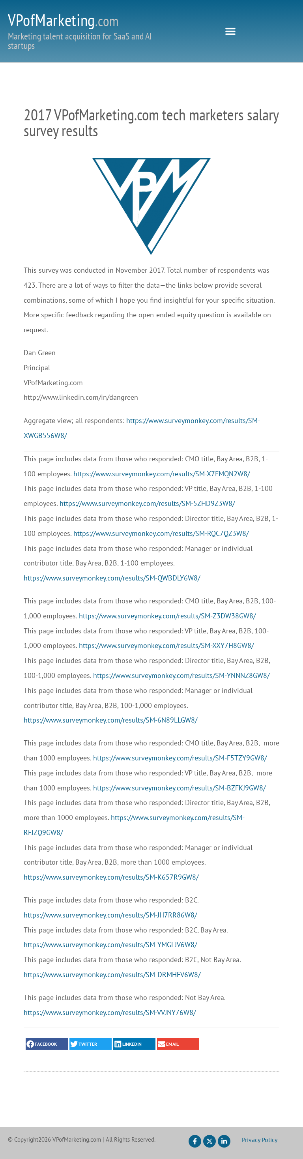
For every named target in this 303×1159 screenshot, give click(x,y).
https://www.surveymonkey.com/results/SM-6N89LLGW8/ (110, 720)
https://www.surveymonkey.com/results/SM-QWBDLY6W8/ (112, 577)
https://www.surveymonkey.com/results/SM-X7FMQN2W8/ (161, 473)
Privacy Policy (259, 1140)
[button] (230, 31)
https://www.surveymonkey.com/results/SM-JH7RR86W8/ (110, 914)
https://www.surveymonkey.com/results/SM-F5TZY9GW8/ (180, 757)
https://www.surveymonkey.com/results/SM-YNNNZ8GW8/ (181, 675)
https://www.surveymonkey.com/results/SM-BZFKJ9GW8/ (179, 787)
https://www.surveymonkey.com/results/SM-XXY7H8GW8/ (166, 645)
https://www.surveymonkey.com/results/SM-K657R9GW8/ (111, 877)
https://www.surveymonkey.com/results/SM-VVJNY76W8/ (110, 1012)
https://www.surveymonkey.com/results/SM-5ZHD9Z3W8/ (147, 503)
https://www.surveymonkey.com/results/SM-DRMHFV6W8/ (112, 974)
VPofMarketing (63, 20)
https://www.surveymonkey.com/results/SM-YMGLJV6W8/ (110, 944)
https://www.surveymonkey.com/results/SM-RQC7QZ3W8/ (161, 533)
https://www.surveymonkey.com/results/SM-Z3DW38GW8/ (167, 615)
